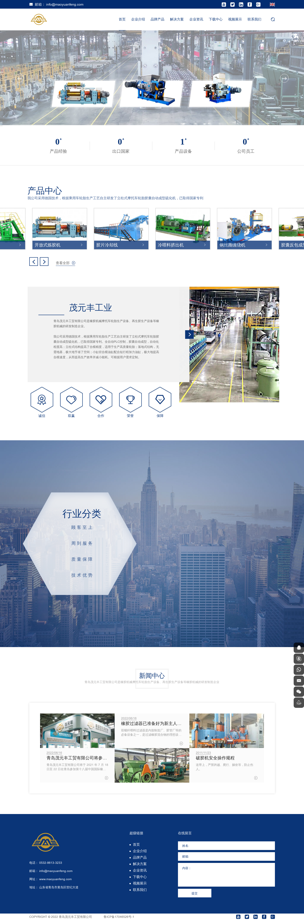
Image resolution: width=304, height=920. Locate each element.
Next (284, 78)
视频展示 (235, 19)
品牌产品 (157, 19)
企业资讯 (196, 19)
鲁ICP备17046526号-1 (119, 916)
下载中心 (216, 19)
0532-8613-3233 (50, 862)
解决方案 (177, 19)
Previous (19, 78)
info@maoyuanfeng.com (64, 4)
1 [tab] (1, 125)
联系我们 (254, 19)
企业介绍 (138, 19)
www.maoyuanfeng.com (55, 879)
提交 (195, 893)
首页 (122, 19)
